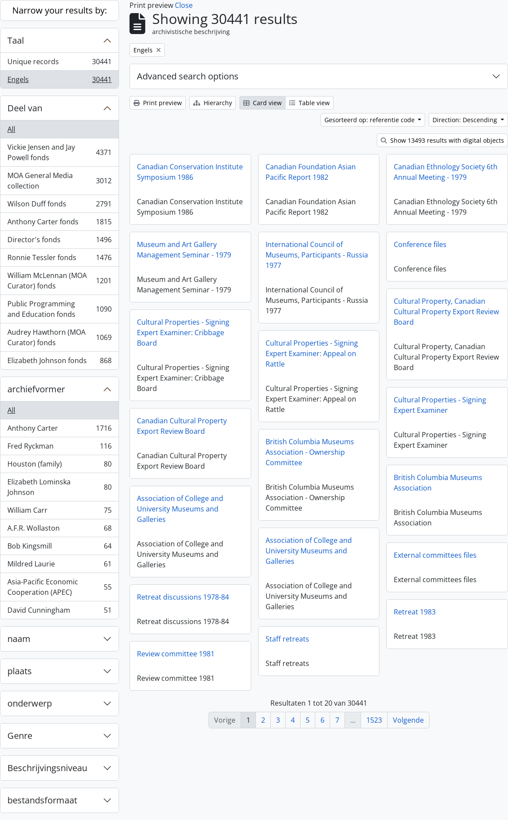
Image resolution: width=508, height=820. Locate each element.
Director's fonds (59, 241)
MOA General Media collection (59, 181)
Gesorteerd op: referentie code (370, 120)
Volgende (408, 720)
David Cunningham (59, 612)
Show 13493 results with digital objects (442, 140)
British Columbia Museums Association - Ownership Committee (310, 452)
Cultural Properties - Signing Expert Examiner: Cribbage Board (183, 332)
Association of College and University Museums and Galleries (180, 509)
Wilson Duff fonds (59, 206)
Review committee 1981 (176, 654)
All (11, 129)
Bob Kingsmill (59, 548)
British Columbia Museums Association (438, 483)
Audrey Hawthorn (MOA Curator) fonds (59, 337)
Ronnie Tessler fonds (59, 259)
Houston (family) (59, 466)
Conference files (420, 244)
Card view (262, 103)
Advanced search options (188, 76)
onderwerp (29, 703)
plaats (19, 671)
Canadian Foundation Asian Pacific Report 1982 (311, 172)
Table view (309, 103)
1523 (374, 720)
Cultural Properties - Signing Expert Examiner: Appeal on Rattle (312, 353)
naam (19, 639)
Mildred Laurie (59, 566)
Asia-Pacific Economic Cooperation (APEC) (59, 587)
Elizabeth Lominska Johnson (59, 487)
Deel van (24, 108)
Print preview (157, 103)
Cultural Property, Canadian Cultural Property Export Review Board (446, 311)
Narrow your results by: (59, 10)
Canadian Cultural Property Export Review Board (182, 426)
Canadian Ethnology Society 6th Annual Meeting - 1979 (446, 172)
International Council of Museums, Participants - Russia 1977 (317, 255)
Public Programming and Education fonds (59, 309)
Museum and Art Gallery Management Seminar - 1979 (184, 250)
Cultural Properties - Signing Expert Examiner (440, 405)
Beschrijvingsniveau (47, 768)
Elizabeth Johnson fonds (59, 362)
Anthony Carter (59, 430)
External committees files (435, 555)
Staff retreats (287, 639)
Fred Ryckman (59, 448)
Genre (19, 735)
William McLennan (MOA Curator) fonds (59, 281)
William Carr (59, 512)
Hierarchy (212, 103)
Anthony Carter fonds (59, 223)
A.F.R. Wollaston (59, 530)
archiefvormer (36, 389)
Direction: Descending (466, 120)
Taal (15, 40)
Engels (59, 81)
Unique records (59, 63)
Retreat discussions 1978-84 (183, 597)
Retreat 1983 (415, 612)
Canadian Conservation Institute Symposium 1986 (190, 172)
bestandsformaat (42, 800)
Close (184, 5)
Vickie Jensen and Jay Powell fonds (59, 152)
